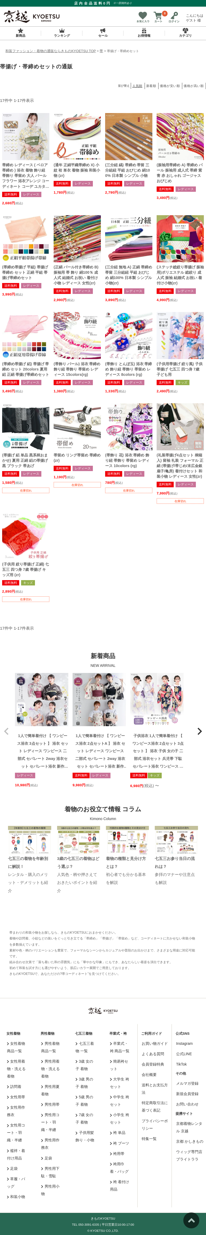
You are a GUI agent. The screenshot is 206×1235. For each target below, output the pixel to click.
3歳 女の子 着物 (84, 1065)
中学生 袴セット (119, 1101)
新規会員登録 (187, 1094)
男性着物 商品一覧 (50, 1047)
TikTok (181, 1064)
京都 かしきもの (189, 1141)
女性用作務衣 (16, 1111)
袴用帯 (117, 1153)
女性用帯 (16, 1097)
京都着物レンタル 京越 (189, 1127)
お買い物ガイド (155, 1043)
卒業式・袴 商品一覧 (120, 1047)
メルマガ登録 (187, 1083)
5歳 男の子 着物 (84, 1101)
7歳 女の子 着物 (84, 1118)
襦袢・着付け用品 (16, 1154)
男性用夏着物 (50, 1090)
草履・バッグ (16, 1182)
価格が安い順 (170, 86)
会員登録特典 (153, 1064)
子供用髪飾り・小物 (85, 1136)
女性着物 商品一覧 (16, 1047)
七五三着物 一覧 (85, 1047)
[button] (6, 731)
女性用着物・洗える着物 (16, 1068)
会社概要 (149, 1074)
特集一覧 (149, 1139)
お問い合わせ (187, 1104)
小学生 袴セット (119, 1118)
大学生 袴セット (119, 1083)
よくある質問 (153, 1054)
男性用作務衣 (50, 1144)
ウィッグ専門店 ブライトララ (189, 1155)
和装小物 (16, 1197)
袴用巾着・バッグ (119, 1168)
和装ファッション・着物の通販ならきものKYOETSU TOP (50, 51)
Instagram (184, 1043)
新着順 (151, 86)
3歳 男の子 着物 (84, 1083)
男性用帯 (50, 1104)
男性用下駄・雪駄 (50, 1172)
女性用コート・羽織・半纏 (16, 1132)
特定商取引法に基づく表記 (155, 1106)
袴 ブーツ (119, 1143)
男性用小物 (50, 1190)
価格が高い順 (194, 86)
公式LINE (184, 1054)
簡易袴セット (119, 1065)
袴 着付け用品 (119, 1185)
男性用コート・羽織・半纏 (50, 1122)
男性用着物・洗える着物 (50, 1068)
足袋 (12, 1168)
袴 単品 (117, 1132)
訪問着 (14, 1086)
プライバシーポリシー (155, 1124)
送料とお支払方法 (155, 1089)
